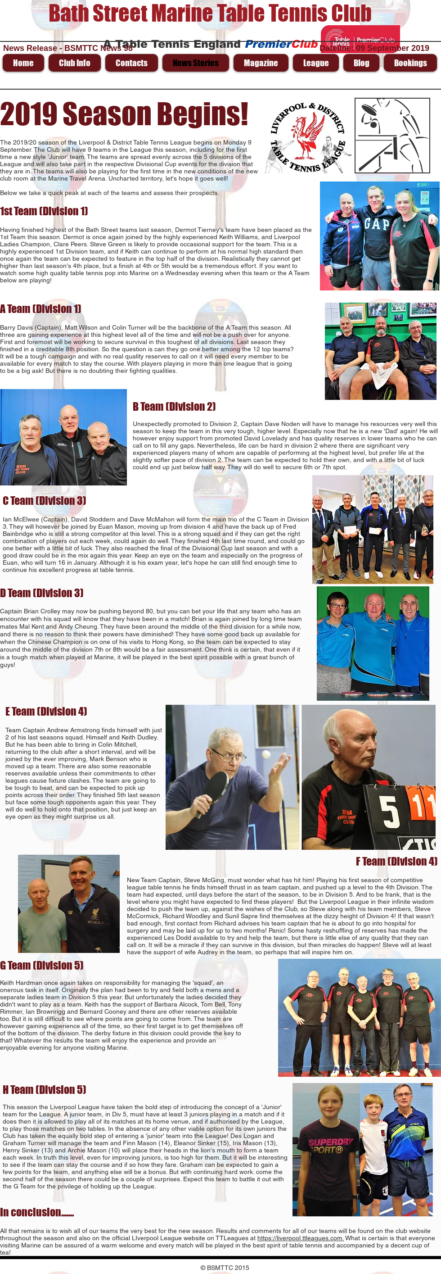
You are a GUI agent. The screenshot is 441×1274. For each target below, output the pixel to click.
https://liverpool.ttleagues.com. (300, 1238)
